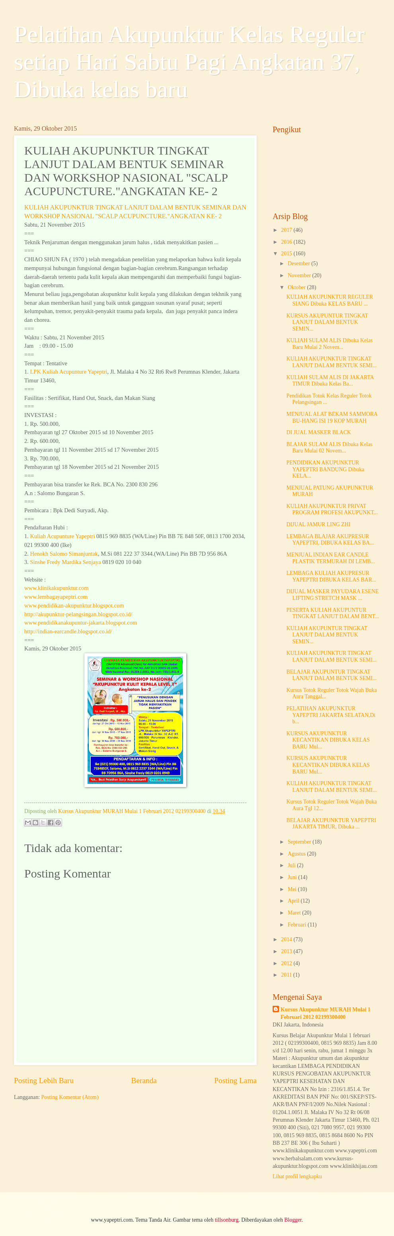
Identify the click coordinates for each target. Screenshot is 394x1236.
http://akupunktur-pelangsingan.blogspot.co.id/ (78, 614)
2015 (287, 254)
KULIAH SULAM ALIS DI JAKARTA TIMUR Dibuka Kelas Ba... (330, 380)
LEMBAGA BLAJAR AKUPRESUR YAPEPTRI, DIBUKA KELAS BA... (330, 539)
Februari (298, 925)
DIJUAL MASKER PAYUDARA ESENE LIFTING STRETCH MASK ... (332, 594)
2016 (287, 242)
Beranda (144, 1080)
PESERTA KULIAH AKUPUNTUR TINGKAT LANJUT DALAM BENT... (332, 613)
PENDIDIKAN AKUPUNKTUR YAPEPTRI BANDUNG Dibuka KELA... (325, 469)
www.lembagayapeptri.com (56, 597)
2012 (287, 963)
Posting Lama (235, 1080)
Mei (293, 889)
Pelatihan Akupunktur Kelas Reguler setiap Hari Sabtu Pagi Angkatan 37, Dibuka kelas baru (189, 61)
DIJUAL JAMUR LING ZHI (318, 524)
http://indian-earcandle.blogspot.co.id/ (68, 631)
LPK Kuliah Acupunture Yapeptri (68, 371)
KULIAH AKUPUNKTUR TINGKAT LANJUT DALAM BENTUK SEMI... (331, 362)
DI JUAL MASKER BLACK (318, 432)
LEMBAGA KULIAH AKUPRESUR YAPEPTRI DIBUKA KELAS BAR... (331, 576)
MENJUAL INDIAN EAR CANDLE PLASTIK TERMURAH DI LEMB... (330, 558)
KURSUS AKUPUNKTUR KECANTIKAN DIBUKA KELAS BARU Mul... (328, 740)
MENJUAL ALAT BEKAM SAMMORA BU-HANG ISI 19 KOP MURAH (331, 417)
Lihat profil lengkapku (297, 1176)
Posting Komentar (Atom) (70, 1097)
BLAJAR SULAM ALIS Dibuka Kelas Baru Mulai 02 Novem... (329, 447)
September (300, 842)
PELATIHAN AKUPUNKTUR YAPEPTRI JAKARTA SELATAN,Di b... (330, 715)
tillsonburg (227, 1220)
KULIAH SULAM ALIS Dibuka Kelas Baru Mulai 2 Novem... (329, 343)
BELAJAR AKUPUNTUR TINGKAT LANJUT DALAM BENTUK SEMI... (331, 675)
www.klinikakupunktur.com (56, 588)
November (300, 275)
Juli (292, 865)
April (294, 901)
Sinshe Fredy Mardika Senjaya (65, 562)
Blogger (293, 1220)
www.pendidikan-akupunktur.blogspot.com (74, 605)
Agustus (297, 854)
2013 (287, 951)
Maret (295, 913)
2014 (287, 939)
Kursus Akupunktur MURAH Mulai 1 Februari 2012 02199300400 (326, 1013)
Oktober (297, 287)
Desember (299, 263)
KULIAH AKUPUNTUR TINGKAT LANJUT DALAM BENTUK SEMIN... (326, 634)
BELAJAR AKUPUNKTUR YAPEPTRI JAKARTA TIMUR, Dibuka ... (331, 823)
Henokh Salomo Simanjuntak (64, 553)
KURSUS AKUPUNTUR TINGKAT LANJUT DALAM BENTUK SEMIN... (327, 322)
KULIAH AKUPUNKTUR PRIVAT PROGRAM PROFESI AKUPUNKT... (332, 509)
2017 (287, 230)
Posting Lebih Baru (44, 1080)
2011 (287, 975)
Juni (293, 877)
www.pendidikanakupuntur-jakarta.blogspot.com (80, 622)
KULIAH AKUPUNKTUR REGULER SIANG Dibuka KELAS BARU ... (329, 300)
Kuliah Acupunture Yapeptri (62, 536)
